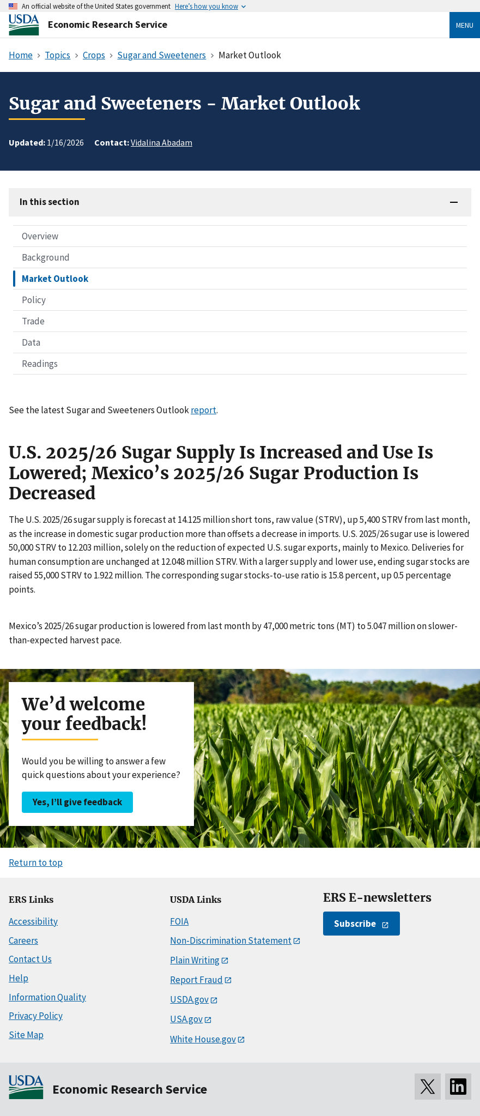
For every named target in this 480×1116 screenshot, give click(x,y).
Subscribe (355, 924)
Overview (40, 236)
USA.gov (186, 1019)
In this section (50, 202)
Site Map (26, 1035)
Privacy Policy (36, 1016)
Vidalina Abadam (161, 142)
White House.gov (203, 1039)
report (203, 410)
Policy (34, 300)
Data (31, 342)
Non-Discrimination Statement (230, 940)
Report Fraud (196, 980)
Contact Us (30, 959)
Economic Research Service (107, 24)
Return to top (36, 862)
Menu (464, 25)
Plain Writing (195, 960)
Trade (33, 321)
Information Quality (47, 997)
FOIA (179, 921)
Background (46, 257)
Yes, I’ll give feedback (77, 802)
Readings (40, 364)
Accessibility (33, 921)
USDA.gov (189, 999)
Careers (23, 940)
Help (18, 978)
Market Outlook (55, 279)
